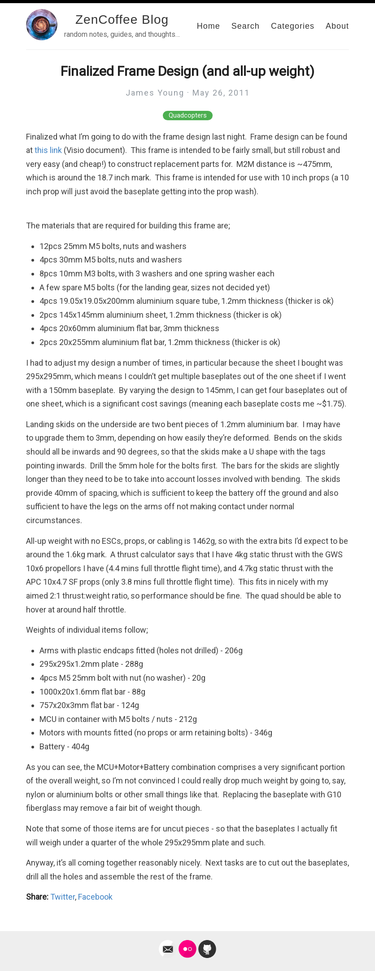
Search (245, 26)
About (337, 26)
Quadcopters (188, 115)
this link (48, 150)
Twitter (62, 896)
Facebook (95, 896)
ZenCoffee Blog (122, 19)
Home (208, 26)
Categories (292, 26)
